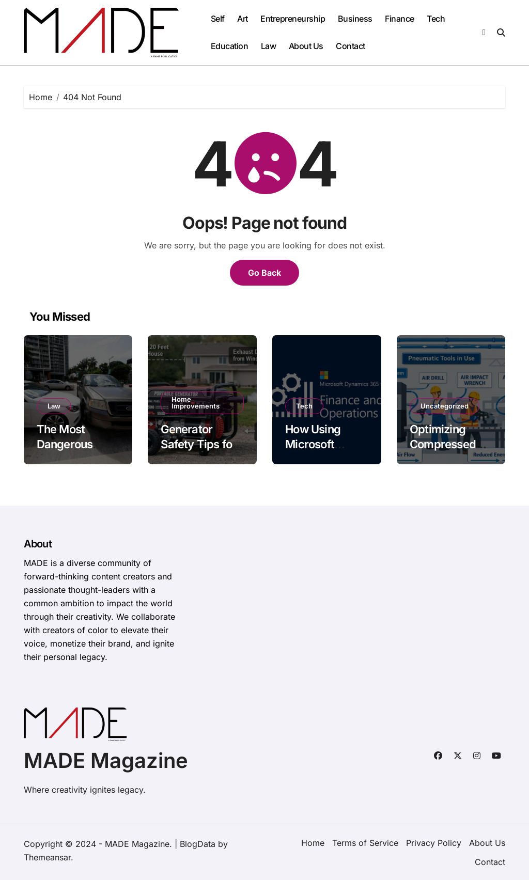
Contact (350, 46)
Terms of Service (365, 843)
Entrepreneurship (292, 18)
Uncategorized (445, 406)
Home (312, 843)
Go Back (264, 273)
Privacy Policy (433, 843)
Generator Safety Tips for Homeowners (198, 443)
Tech (436, 18)
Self (218, 18)
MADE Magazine (106, 760)
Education (229, 46)
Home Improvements (196, 402)
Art (242, 18)
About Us (306, 46)
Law (268, 46)
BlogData (197, 844)
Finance (399, 18)
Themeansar (47, 857)
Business (355, 18)
